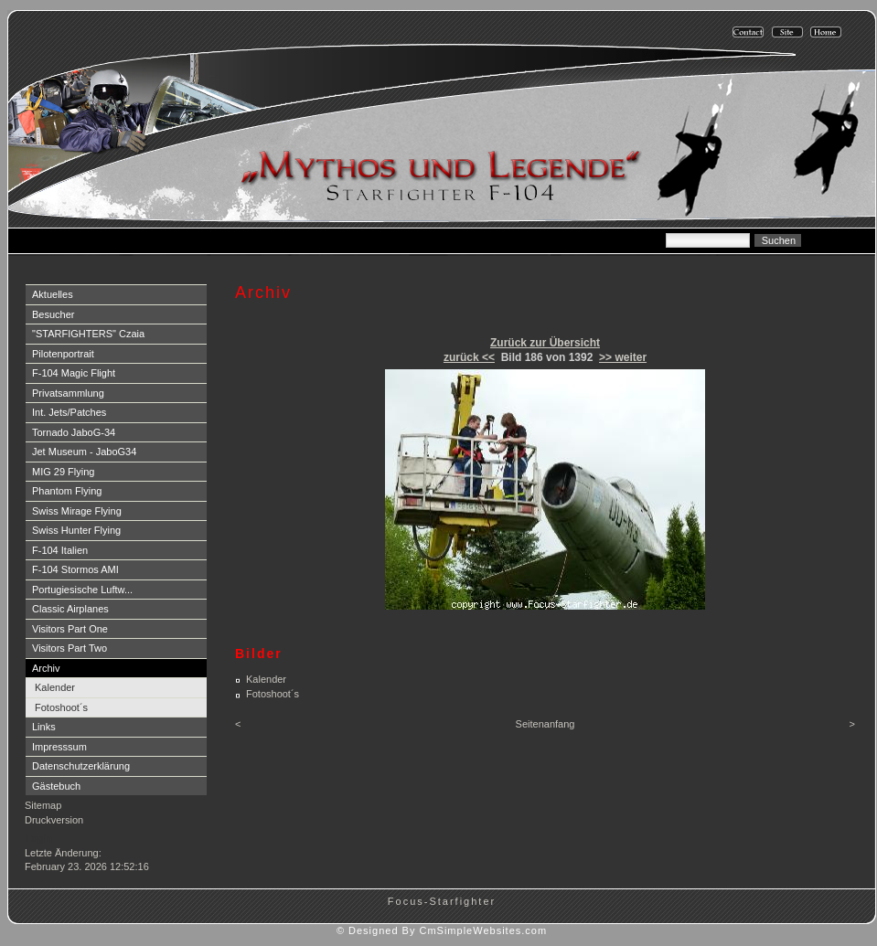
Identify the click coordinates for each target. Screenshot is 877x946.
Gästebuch (56, 786)
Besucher (53, 314)
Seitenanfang (545, 723)
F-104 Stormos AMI (75, 569)
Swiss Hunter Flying (76, 530)
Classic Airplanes (70, 608)
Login (39, 838)
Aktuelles (52, 294)
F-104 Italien (60, 550)
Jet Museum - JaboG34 (84, 451)
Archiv (46, 668)
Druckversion (54, 819)
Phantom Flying (67, 490)
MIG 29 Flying (63, 471)
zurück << (469, 357)
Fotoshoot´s (61, 707)
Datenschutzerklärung (81, 765)
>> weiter (623, 357)
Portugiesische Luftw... (82, 589)
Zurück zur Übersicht (545, 342)
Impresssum (59, 746)
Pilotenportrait (63, 353)
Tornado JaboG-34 (73, 432)
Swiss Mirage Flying (77, 510)
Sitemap (43, 805)
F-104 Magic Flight (73, 372)
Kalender (55, 687)
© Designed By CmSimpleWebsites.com (442, 930)
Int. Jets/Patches (69, 412)
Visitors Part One (70, 628)
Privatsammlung (68, 393)
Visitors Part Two (69, 648)
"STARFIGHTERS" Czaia (88, 333)
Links (44, 726)
